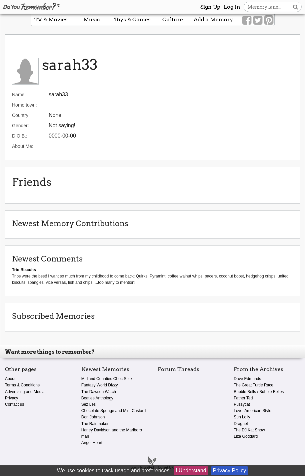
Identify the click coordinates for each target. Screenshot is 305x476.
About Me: (22, 146)
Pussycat (242, 404)
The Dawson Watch (98, 391)
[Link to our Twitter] (257, 20)
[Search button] (295, 7)
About (10, 378)
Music (91, 19)
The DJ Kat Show (249, 430)
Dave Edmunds (247, 378)
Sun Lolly (242, 417)
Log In (232, 7)
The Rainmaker (95, 423)
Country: (21, 115)
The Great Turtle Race (253, 385)
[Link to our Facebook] (246, 20)
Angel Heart (91, 442)
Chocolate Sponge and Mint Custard (113, 410)
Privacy (11, 398)
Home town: (24, 105)
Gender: (20, 125)
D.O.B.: (19, 136)
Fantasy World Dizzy (99, 385)
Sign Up (210, 7)
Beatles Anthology (97, 398)
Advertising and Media (25, 391)
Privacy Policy (229, 470)
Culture (172, 19)
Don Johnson (93, 417)
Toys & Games (132, 19)
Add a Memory (213, 19)
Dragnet (241, 423)
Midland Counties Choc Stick (106, 378)
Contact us (14, 404)
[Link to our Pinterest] (268, 20)
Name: (19, 94)
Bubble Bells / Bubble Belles (259, 391)
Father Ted (243, 398)
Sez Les (88, 404)
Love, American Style (252, 410)
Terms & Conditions (22, 385)
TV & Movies (51, 19)
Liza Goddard (246, 436)
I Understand (191, 470)
